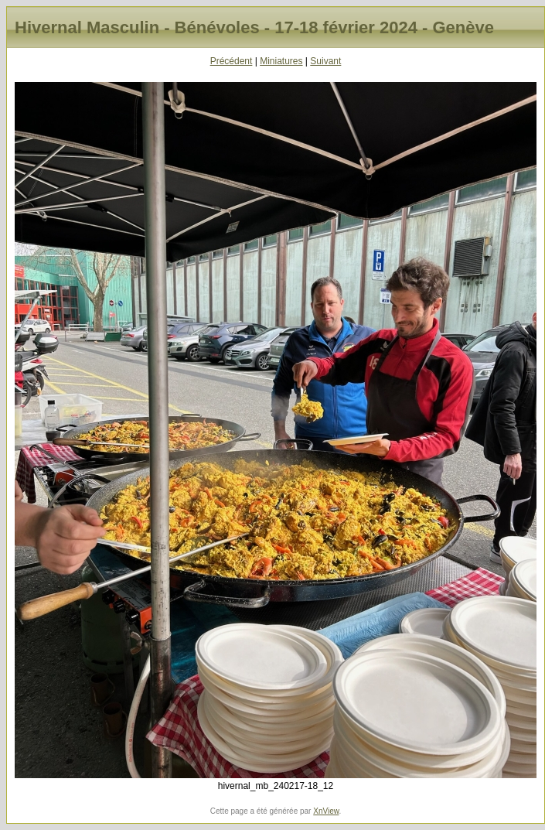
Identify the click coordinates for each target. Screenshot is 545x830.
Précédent (231, 61)
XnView (326, 811)
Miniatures (281, 61)
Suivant (325, 61)
